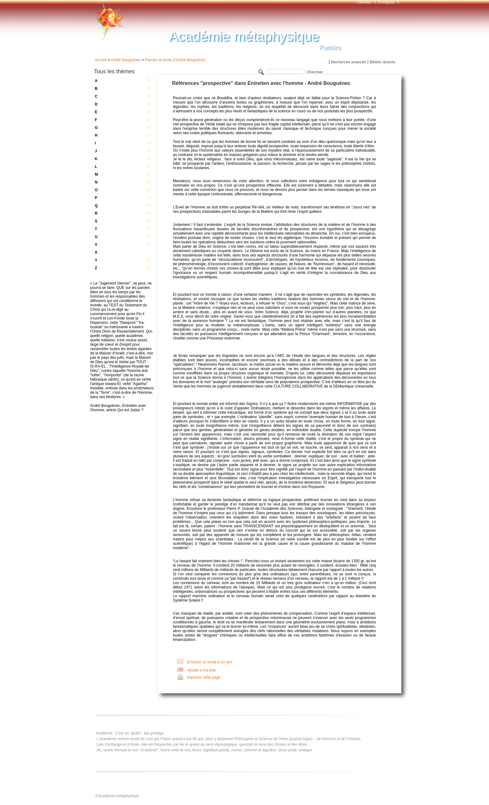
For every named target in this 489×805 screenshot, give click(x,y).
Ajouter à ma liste (201, 670)
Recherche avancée (348, 62)
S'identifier (364, 2)
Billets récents (382, 62)
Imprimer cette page (203, 677)
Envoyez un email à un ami (209, 662)
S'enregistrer (386, 2)
